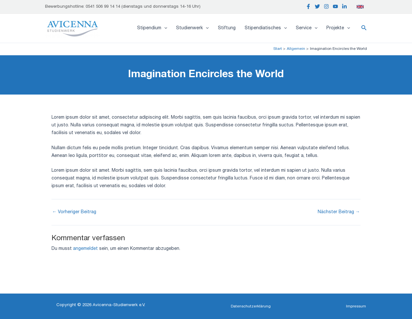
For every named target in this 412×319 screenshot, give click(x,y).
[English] (360, 6)
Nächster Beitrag (339, 212)
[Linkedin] (344, 6)
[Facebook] (308, 6)
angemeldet (85, 249)
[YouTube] (335, 6)
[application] (164, 28)
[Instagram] (326, 6)
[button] (364, 28)
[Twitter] (317, 6)
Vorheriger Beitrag (74, 212)
